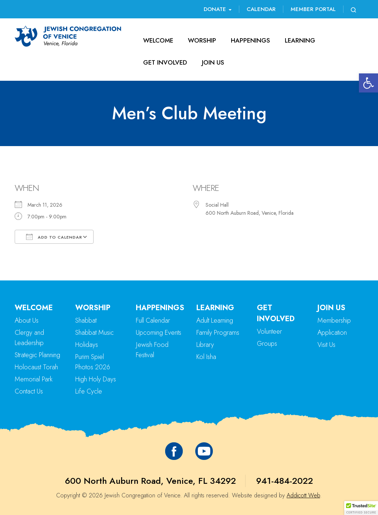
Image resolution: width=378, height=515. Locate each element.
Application (332, 332)
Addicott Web (303, 495)
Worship (202, 40)
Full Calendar (153, 320)
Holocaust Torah (36, 367)
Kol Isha (206, 357)
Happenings (250, 40)
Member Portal (313, 9)
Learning (300, 40)
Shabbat (86, 320)
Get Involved (165, 62)
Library (205, 344)
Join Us (213, 62)
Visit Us (326, 344)
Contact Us (29, 391)
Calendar (261, 9)
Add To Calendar (54, 236)
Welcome (158, 40)
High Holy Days (95, 379)
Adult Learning (214, 320)
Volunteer (269, 331)
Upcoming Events (158, 332)
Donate (218, 9)
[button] (368, 83)
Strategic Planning (37, 355)
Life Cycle (88, 391)
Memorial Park (33, 379)
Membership (334, 320)
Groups (267, 343)
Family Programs (217, 332)
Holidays (86, 344)
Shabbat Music (94, 332)
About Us (27, 320)
